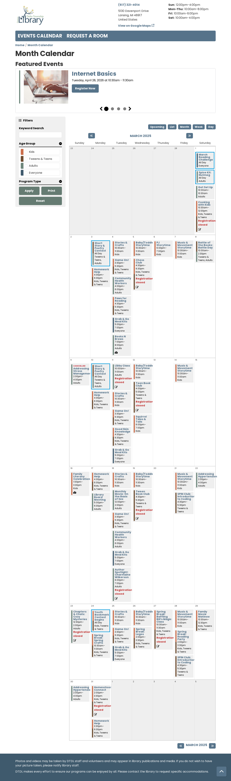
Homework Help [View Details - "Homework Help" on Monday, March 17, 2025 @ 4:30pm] (101, 475)
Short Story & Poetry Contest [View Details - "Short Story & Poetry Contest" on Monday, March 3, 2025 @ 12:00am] (100, 247)
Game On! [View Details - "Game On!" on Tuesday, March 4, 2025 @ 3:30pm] (122, 260)
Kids (31, 152)
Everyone (35, 173)
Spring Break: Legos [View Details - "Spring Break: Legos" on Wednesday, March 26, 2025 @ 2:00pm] (140, 631)
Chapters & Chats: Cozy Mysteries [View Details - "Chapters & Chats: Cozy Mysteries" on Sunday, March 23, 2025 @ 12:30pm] (80, 615)
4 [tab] (125, 109)
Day (211, 127)
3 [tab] (118, 109)
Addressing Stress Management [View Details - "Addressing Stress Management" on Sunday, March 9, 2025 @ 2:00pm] (82, 371)
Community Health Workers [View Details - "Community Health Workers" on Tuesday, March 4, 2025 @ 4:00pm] (123, 281)
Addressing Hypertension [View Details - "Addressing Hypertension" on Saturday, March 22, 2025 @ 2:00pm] (207, 475)
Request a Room (87, 36)
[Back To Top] (221, 771)
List (172, 127)
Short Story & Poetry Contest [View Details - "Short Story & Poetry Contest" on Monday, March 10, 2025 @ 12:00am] (100, 370)
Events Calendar (40, 36)
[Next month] (189, 135)
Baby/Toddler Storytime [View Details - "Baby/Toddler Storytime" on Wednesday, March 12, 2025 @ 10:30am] (145, 366)
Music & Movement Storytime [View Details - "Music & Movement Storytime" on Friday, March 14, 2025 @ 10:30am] (185, 368)
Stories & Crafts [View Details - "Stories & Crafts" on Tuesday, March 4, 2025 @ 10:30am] (121, 243)
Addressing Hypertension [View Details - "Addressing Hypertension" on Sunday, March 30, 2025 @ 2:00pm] (82, 688)
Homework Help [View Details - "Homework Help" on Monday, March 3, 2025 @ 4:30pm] (101, 270)
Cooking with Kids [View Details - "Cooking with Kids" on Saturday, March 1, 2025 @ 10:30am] (204, 203)
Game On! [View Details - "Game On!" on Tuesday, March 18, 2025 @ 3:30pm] (122, 514)
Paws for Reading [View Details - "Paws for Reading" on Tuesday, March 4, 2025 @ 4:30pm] (121, 299)
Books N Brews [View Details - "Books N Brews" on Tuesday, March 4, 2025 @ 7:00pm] (120, 337)
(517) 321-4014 (129, 5)
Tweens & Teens (40, 159)
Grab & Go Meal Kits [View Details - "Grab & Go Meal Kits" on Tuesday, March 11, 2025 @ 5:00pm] (122, 451)
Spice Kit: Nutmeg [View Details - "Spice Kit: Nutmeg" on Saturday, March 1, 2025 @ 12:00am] (205, 173)
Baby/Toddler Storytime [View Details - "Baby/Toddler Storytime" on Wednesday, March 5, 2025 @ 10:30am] (145, 243)
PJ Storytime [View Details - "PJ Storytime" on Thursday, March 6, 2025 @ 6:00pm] (163, 243)
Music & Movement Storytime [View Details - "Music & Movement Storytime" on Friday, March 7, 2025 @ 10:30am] (185, 245)
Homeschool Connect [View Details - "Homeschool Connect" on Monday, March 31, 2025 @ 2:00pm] (102, 688)
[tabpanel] (115, 87)
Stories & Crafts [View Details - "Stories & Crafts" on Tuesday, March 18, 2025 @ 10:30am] (121, 475)
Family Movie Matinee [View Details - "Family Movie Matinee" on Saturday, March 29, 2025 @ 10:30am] (204, 614)
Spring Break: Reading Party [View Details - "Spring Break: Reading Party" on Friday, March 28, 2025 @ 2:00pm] (183, 635)
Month (184, 127)
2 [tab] (112, 109)
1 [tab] (106, 109)
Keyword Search (31, 128)
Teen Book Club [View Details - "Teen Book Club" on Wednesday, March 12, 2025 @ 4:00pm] (143, 384)
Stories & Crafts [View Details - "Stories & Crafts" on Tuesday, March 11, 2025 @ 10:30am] (121, 394)
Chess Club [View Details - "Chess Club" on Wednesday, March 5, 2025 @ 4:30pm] (140, 261)
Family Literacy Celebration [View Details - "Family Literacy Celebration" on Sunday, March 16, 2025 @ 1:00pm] (81, 476)
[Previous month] (91, 135)
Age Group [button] (27, 143)
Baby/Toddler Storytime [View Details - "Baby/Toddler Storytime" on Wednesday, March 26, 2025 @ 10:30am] (145, 612)
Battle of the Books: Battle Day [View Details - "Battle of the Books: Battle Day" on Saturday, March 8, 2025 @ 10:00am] (205, 245)
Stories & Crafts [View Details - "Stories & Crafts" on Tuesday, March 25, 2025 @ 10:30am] (121, 612)
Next (130, 109)
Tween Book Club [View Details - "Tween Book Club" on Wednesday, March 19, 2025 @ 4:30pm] (143, 492)
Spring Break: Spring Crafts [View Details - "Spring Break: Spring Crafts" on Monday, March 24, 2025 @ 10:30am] (98, 639)
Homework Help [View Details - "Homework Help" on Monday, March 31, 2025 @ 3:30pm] (101, 722)
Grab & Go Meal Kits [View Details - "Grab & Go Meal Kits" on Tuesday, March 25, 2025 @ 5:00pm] (122, 648)
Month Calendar (40, 45)
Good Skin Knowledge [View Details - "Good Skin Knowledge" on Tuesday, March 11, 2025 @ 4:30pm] (122, 430)
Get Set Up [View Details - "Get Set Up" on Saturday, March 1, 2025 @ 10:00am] (205, 187)
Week (199, 127)
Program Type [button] (30, 181)
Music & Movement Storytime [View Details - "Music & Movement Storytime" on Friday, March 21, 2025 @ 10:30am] (185, 476)
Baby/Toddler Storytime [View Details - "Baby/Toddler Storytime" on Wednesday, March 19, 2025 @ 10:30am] (145, 475)
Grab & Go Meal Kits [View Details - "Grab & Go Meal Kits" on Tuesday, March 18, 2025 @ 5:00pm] (122, 553)
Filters (27, 120)
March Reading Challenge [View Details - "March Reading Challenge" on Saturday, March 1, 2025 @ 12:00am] (206, 157)
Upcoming (157, 127)
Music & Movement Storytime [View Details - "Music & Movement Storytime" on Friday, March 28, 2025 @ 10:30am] (185, 614)
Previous (101, 109)
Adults (33, 166)
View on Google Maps (134, 26)
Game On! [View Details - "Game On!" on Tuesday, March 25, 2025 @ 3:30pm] (122, 629)
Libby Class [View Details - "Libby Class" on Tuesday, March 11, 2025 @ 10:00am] (122, 365)
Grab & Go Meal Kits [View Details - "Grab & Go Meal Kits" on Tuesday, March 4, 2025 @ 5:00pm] (122, 320)
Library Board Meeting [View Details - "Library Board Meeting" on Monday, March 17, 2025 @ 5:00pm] (100, 497)
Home (19, 45)
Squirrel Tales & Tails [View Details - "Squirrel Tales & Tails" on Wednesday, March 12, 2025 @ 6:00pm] (141, 419)
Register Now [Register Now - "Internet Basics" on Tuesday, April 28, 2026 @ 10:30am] (85, 88)
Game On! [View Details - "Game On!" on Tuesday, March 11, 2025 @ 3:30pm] (122, 411)
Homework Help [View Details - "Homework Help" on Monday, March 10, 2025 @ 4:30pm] (101, 393)
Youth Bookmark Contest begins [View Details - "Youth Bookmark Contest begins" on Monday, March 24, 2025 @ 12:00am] (102, 616)
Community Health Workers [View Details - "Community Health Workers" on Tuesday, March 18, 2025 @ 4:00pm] (123, 534)
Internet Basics (94, 73)
